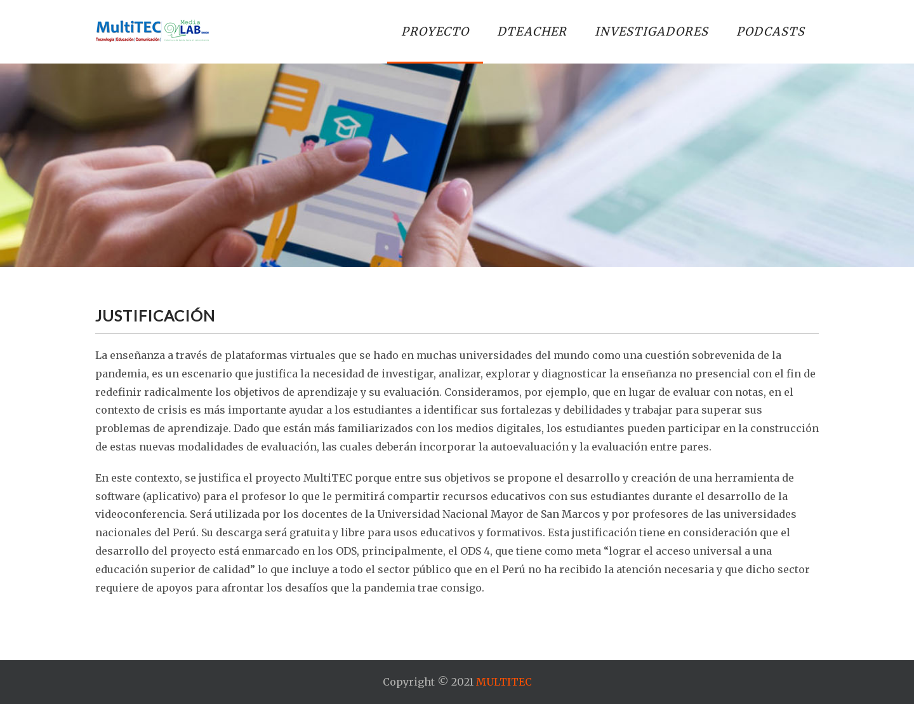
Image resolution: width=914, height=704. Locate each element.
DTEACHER (532, 31)
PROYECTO (435, 31)
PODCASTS (770, 31)
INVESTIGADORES (651, 31)
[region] (457, 165)
